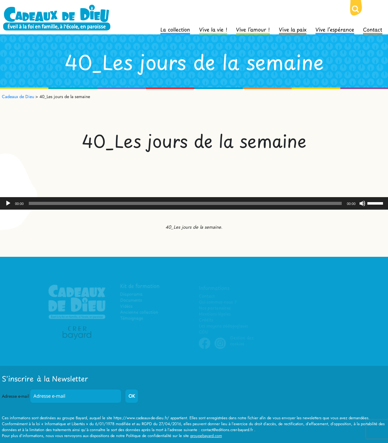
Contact (372, 29)
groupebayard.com (206, 436)
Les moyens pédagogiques (223, 326)
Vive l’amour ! (253, 29)
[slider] (185, 203)
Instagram (220, 348)
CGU (203, 332)
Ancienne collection (139, 313)
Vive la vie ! (213, 29)
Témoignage (132, 319)
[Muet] (362, 203)
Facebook (204, 348)
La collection (175, 29)
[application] (194, 203)
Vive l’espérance (334, 29)
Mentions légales (214, 314)
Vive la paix (292, 29)
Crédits (206, 320)
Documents (131, 301)
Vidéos (127, 307)
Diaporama (132, 295)
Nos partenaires (214, 308)
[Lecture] (8, 203)
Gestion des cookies (241, 341)
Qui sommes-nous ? (217, 303)
